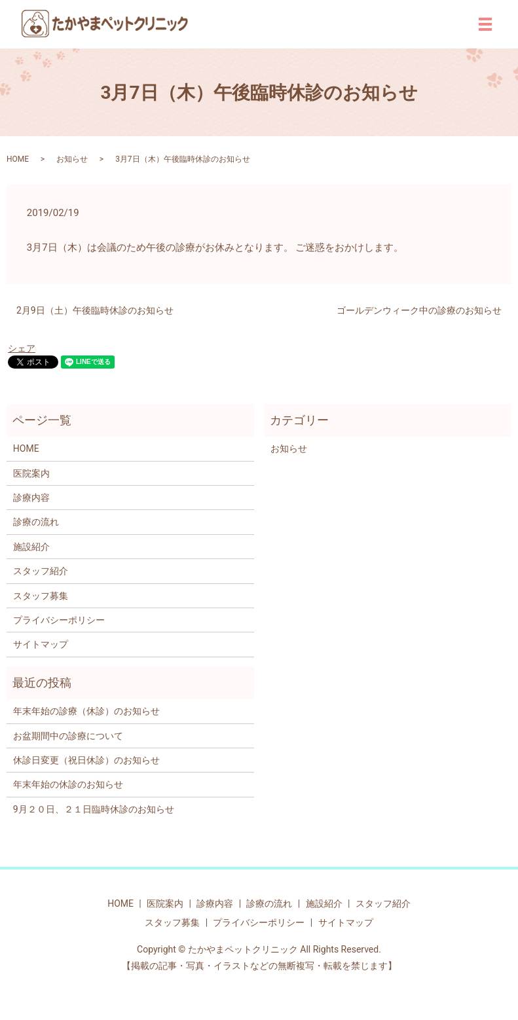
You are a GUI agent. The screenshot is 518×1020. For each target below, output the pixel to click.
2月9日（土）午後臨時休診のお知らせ (95, 310)
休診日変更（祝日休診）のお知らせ (86, 760)
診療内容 (31, 497)
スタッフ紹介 (40, 571)
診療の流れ (36, 522)
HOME (18, 159)
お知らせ (72, 159)
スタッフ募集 (40, 596)
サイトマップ (40, 644)
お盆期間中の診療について (68, 736)
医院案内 (31, 473)
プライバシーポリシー (59, 620)
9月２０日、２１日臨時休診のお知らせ (93, 809)
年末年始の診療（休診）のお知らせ (86, 711)
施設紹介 (31, 546)
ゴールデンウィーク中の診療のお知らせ (419, 310)
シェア (21, 348)
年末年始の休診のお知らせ (68, 784)
